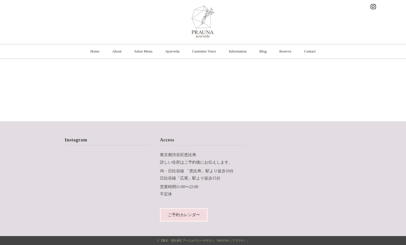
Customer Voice (204, 51)
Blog (263, 51)
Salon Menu (143, 51)
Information (238, 51)
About (117, 51)
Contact (310, 51)
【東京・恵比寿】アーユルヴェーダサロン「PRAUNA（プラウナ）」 (204, 240)
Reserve (285, 51)
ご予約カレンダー (184, 215)
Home (94, 51)
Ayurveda (172, 51)
